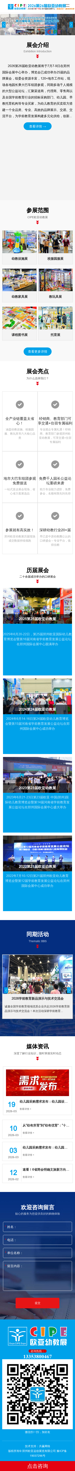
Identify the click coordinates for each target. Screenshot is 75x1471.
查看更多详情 (37, 351)
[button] (36, 29)
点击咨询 (37, 1466)
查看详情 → (37, 126)
